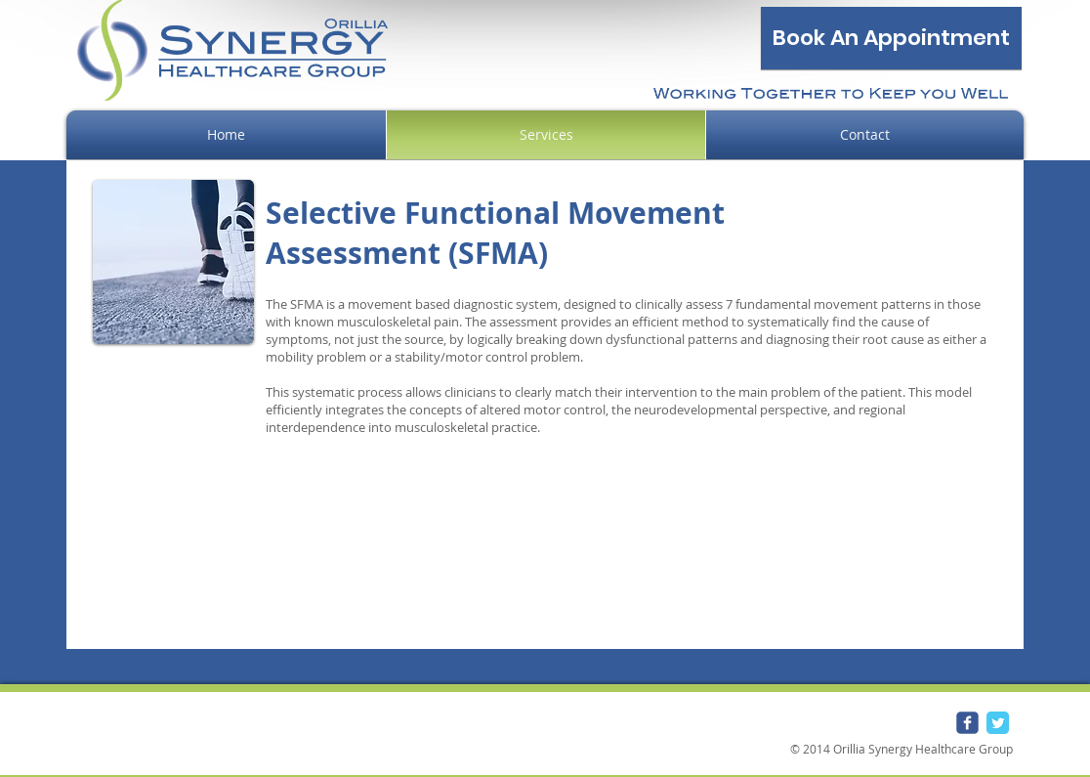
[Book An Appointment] (891, 38)
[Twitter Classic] (997, 723)
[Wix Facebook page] (967, 723)
